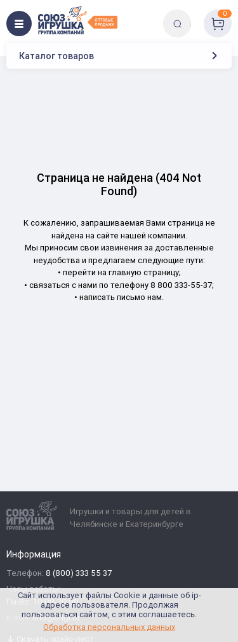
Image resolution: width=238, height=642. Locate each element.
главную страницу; (145, 272)
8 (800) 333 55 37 (79, 573)
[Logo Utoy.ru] (77, 20)
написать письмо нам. (121, 297)
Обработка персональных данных (109, 627)
